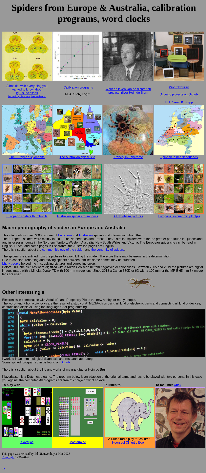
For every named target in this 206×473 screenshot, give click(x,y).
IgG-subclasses (27, 93)
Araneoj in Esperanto (128, 157)
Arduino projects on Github (179, 94)
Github (65, 362)
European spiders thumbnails (26, 216)
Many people (11, 263)
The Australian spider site (77, 157)
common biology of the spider (62, 249)
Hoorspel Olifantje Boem (129, 442)
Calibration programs (78, 87)
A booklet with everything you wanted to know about (26, 87)
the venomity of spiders (107, 249)
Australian (86, 235)
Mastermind (78, 442)
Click (177, 385)
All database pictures (128, 216)
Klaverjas (26, 442)
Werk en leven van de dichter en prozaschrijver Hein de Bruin (128, 90)
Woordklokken (179, 87)
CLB (3, 469)
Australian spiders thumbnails (77, 216)
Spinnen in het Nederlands (179, 157)
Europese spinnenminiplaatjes (179, 216)
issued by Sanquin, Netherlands (27, 96)
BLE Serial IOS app (179, 102)
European (65, 235)
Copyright (8, 457)
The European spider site (27, 157)
